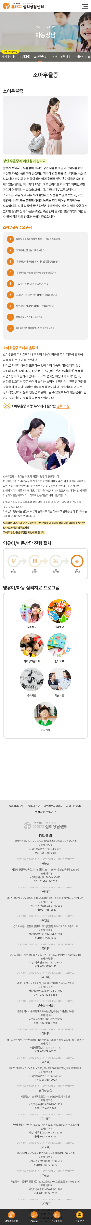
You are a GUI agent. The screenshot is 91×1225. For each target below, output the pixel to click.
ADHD (26, 56)
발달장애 (65, 56)
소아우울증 (40, 56)
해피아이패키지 (10, 55)
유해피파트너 (33, 806)
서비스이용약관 (74, 806)
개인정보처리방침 (53, 806)
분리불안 (79, 56)
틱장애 (53, 56)
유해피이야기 (15, 806)
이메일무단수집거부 (45, 811)
